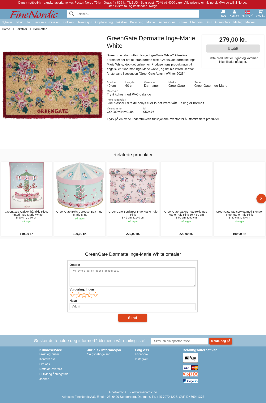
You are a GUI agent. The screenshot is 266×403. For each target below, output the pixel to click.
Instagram (141, 359)
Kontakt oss (47, 359)
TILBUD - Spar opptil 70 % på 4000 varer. (155, 2)
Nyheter (7, 22)
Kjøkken (68, 22)
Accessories (167, 22)
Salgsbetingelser (98, 354)
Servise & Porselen (46, 22)
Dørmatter (151, 85)
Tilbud (19, 22)
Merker (250, 22)
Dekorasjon (84, 22)
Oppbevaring (104, 22)
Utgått (233, 48)
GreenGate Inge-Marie (210, 85)
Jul (28, 22)
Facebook (141, 354)
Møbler (151, 22)
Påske (182, 22)
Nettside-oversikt (50, 369)
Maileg (237, 22)
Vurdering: (82, 289)
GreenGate (222, 22)
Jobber (44, 379)
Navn (73, 300)
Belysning (136, 22)
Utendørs (196, 22)
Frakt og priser (49, 354)
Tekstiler (121, 22)
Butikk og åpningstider (54, 374)
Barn (209, 22)
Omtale (75, 264)
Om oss (44, 364)
